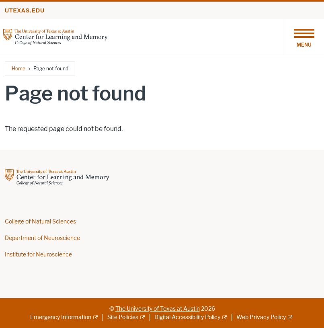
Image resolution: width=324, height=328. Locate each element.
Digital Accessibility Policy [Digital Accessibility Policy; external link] (187, 317)
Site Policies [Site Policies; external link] (122, 317)
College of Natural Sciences (40, 221)
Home (18, 69)
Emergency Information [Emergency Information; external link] (60, 317)
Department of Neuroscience (42, 238)
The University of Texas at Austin (157, 308)
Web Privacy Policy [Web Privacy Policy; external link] (261, 317)
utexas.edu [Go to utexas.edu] (25, 10)
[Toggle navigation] (304, 37)
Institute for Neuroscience (38, 254)
